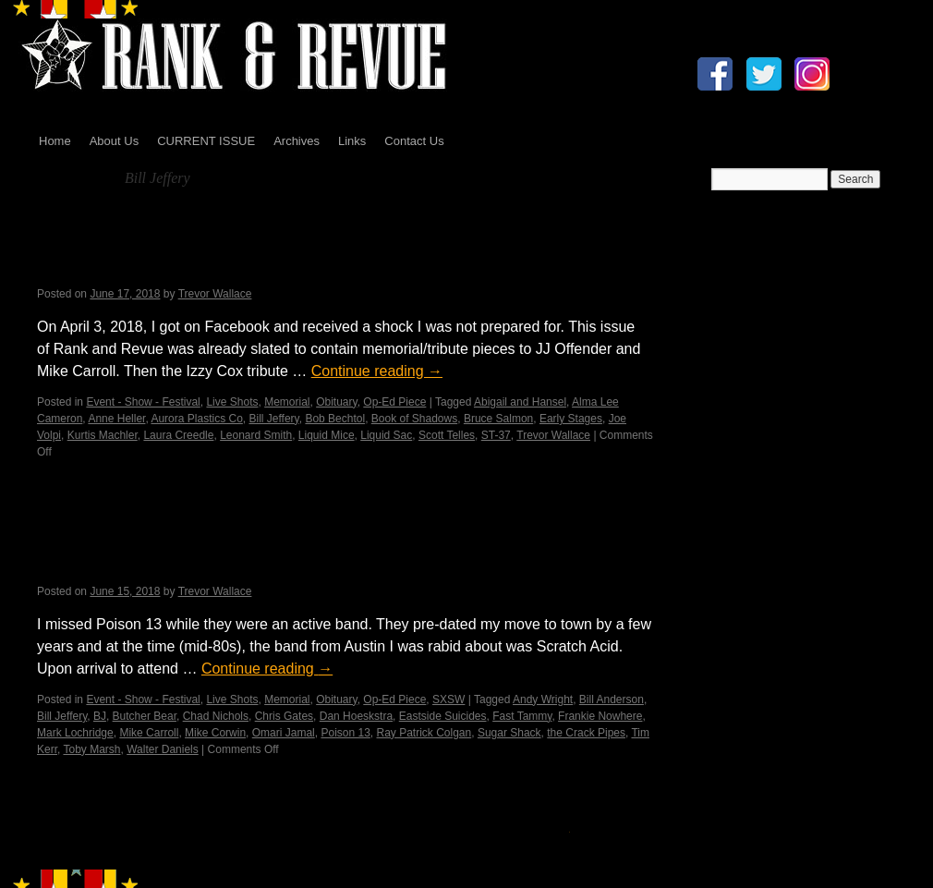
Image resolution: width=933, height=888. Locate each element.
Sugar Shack (509, 732)
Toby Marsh (91, 749)
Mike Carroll (148, 732)
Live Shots (232, 401)
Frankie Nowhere (600, 716)
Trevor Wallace (215, 293)
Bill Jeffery (273, 418)
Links (352, 141)
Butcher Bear (144, 716)
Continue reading (376, 371)
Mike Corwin (215, 732)
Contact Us (413, 141)
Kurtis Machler (102, 435)
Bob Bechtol (335, 418)
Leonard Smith (256, 435)
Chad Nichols (215, 716)
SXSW (448, 699)
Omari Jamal (283, 732)
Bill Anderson (611, 699)
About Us (114, 141)
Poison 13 (345, 732)
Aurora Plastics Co (196, 418)
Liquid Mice (326, 435)
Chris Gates (284, 716)
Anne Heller (116, 418)
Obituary (336, 401)
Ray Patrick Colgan (424, 732)
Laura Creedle (178, 435)
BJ (99, 716)
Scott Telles (446, 435)
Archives (296, 141)
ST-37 (496, 435)
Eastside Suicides (443, 716)
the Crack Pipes (586, 732)
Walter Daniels (163, 749)
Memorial (286, 401)
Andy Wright (543, 699)
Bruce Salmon (498, 418)
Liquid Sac (386, 435)
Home (55, 141)
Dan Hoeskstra (356, 716)
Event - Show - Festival (143, 401)
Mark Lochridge (75, 732)
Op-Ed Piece (394, 401)
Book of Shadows (414, 418)
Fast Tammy (521, 716)
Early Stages (570, 418)
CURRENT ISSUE (206, 141)
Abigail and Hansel (520, 401)
